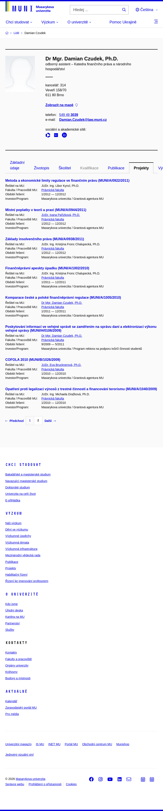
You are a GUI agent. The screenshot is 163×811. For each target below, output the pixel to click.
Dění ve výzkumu (16, 529)
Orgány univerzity (16, 665)
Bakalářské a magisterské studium (28, 474)
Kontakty (11, 652)
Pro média (12, 714)
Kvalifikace (89, 168)
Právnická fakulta (52, 190)
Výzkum (13, 513)
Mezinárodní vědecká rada (22, 555)
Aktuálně (16, 691)
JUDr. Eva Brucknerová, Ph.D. (61, 365)
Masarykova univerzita (30, 779)
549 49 (68, 115)
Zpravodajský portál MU (21, 707)
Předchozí (14, 421)
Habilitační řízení (16, 574)
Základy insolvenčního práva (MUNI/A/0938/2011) (44, 239)
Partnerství (12, 623)
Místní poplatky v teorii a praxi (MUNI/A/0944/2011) (45, 210)
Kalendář (11, 701)
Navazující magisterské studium (26, 481)
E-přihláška (12, 500)
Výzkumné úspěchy (18, 536)
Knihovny (11, 672)
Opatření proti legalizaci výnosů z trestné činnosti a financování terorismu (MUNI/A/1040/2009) (81, 389)
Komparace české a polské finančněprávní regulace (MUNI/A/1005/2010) (63, 297)
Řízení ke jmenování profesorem (26, 581)
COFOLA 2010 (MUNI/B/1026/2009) (32, 359)
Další (50, 421)
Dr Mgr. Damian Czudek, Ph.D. (61, 302)
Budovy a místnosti (17, 678)
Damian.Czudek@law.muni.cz (83, 119)
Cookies (71, 784)
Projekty (141, 168)
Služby (9, 629)
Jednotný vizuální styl (19, 754)
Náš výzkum (13, 523)
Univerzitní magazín (18, 744)
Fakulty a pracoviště (18, 659)
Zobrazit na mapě (61, 105)
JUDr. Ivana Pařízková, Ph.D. (60, 215)
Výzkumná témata (17, 542)
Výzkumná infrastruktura (21, 549)
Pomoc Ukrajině (123, 22)
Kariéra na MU (14, 616)
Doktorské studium (17, 487)
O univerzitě (21, 594)
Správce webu (14, 784)
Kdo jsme (11, 604)
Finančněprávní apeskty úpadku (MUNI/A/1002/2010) (47, 268)
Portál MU (71, 744)
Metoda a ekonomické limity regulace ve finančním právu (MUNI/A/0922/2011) (67, 180)
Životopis (41, 168)
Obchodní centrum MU (97, 744)
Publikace (116, 168)
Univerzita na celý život (20, 493)
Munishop (122, 744)
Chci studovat (23, 464)
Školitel (65, 168)
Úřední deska (14, 610)
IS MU (40, 744)
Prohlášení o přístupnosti (45, 784)
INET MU (54, 744)
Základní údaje (17, 165)
